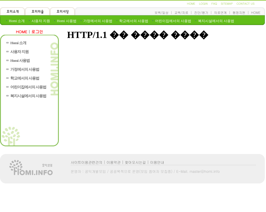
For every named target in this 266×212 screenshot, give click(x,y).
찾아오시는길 (135, 162)
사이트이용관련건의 (86, 162)
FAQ (214, 3)
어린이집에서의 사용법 (173, 21)
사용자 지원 (40, 21)
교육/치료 (181, 12)
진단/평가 (201, 12)
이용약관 (114, 162)
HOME (191, 3)
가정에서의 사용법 (97, 21)
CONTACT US (246, 3)
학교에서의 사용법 (133, 21)
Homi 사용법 (66, 21)
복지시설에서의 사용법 (216, 21)
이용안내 (157, 162)
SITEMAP (227, 3)
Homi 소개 (17, 21)
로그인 (37, 31)
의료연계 (220, 12)
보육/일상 (161, 12)
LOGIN (203, 3)
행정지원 (238, 12)
